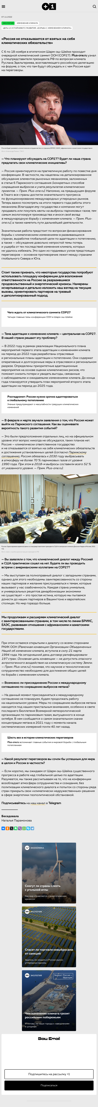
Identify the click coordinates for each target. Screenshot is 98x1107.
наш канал (38, 803)
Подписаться (49, 1085)
